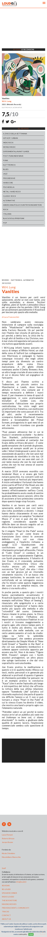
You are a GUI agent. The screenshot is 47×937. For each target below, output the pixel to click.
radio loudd (8, 897)
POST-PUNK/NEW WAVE (13, 156)
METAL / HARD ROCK (12, 192)
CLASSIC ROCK (9, 196)
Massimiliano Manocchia (11, 857)
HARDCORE (8, 183)
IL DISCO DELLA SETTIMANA (15, 134)
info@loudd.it (21, 882)
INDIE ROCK (8, 142)
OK (31, 934)
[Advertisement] (23, 31)
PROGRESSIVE (9, 178)
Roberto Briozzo (8, 838)
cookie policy (22, 934)
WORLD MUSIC (9, 147)
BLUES (5, 169)
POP (5, 223)
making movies (9, 904)
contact (6, 915)
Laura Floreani (7, 835)
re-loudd (6, 889)
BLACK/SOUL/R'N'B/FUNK (13, 218)
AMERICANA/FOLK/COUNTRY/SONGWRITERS (22, 205)
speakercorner (9, 893)
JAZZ (5, 174)
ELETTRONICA (9, 165)
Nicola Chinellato (8, 853)
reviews (6, 885)
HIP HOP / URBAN (10, 138)
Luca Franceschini (11, 317)
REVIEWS (5, 280)
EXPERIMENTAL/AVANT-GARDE (16, 151)
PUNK (5, 160)
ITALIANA (7, 214)
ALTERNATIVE (9, 200)
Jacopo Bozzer (7, 842)
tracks (5, 911)
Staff (4, 868)
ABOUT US (6, 919)
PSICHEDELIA (8, 187)
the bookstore (9, 900)
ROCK (5, 209)
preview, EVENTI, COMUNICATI (15, 908)
